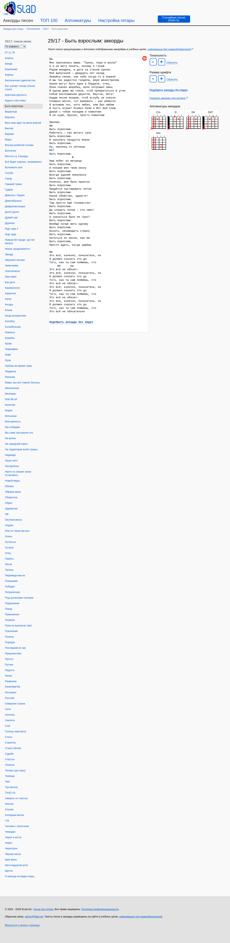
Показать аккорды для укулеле (168, 98)
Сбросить (172, 62)
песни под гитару (43, 909)
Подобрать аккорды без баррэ (71, 322)
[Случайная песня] (174, 19)
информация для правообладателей (169, 49)
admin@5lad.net (34, 916)
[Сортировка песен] (15, 46)
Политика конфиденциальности (100, 909)
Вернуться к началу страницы (22, 925)
